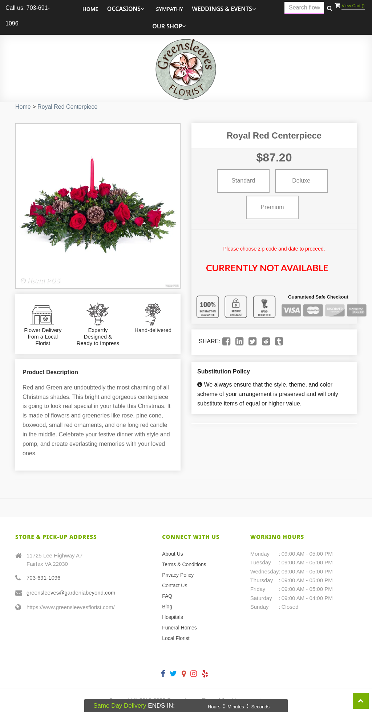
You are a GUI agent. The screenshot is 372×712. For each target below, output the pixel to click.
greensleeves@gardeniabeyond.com (71, 592)
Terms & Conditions (184, 564)
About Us (172, 554)
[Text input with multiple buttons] (304, 8)
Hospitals (172, 617)
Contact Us (174, 585)
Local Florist (175, 638)
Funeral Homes (179, 628)
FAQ (167, 596)
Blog (167, 606)
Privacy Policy (178, 575)
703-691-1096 (43, 578)
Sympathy (169, 8)
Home (90, 8)
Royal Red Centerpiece (67, 107)
